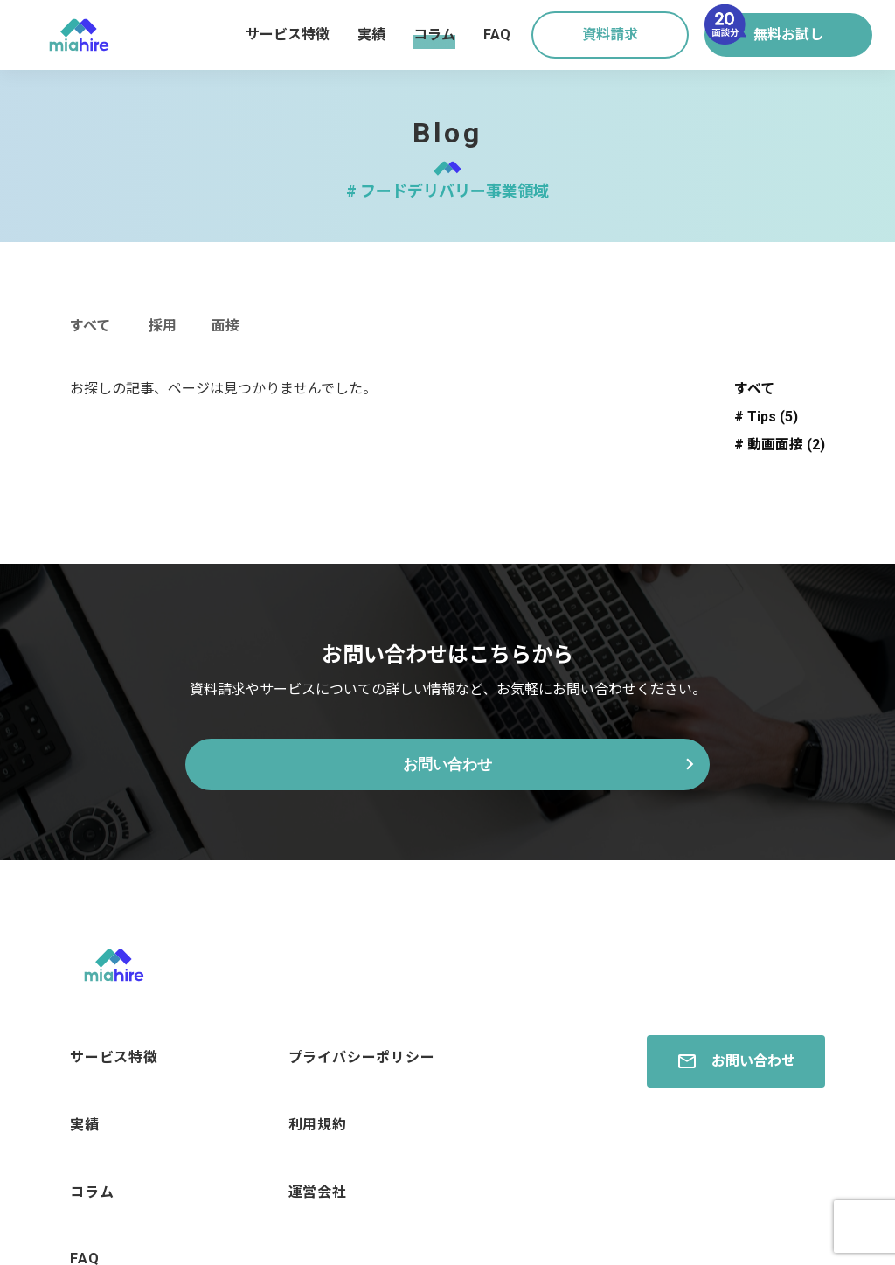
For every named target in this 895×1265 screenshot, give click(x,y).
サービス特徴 (288, 34)
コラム (434, 34)
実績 (371, 34)
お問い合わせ (447, 767)
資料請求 (610, 34)
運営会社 (317, 1152)
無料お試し (763, 28)
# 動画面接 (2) (779, 444)
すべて (90, 325)
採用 (163, 325)
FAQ (496, 34)
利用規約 (317, 1103)
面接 (225, 325)
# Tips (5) (766, 416)
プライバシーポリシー (361, 1054)
